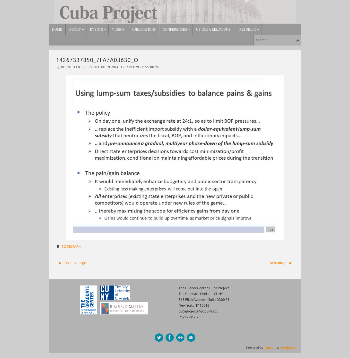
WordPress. (288, 348)
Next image (281, 263)
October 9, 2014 (105, 67)
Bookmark (71, 247)
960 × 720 (142, 67)
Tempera (270, 348)
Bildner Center (73, 67)
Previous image (72, 263)
